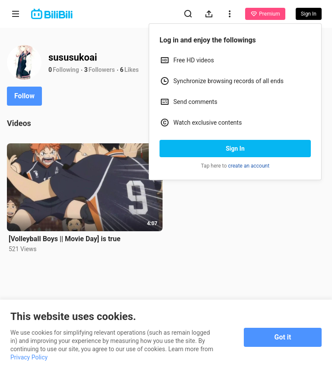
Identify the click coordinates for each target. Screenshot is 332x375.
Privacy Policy (29, 357)
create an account (249, 166)
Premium (265, 13)
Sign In (235, 148)
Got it (283, 337)
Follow (24, 96)
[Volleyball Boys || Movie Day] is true (65, 239)
